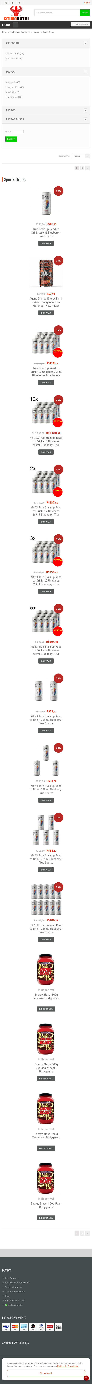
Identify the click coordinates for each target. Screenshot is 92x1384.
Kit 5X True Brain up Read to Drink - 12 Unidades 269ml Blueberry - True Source (46, 652)
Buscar (85, 13)
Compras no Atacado (15, 1300)
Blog (7, 1296)
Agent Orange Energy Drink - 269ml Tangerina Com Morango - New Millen (46, 302)
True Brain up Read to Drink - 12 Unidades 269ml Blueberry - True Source (46, 371)
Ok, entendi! (46, 1373)
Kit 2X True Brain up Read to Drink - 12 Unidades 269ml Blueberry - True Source (46, 513)
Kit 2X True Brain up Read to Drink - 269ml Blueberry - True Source (46, 719)
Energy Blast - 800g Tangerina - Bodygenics (46, 1135)
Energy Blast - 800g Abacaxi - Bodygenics (46, 996)
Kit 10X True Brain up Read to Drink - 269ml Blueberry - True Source (46, 928)
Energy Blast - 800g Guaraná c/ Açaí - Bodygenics (46, 1067)
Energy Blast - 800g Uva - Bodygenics (46, 1205)
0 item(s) (79, 24)
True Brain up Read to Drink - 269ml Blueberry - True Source (46, 232)
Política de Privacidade (67, 1366)
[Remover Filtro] (13, 58)
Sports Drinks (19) (14, 53)
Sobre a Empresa (13, 1287)
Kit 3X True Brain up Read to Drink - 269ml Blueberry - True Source (46, 789)
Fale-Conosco (11, 1278)
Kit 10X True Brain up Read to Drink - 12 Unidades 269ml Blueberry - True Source (46, 443)
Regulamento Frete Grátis (17, 1282)
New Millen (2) (12, 91)
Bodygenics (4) (12, 82)
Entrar (87, 2)
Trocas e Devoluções (15, 1291)
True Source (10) (13, 96)
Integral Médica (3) (14, 87)
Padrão (77, 156)
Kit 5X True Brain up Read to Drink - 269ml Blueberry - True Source (46, 859)
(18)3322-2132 (13, 1304)
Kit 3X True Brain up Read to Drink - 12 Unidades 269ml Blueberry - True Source (46, 582)
